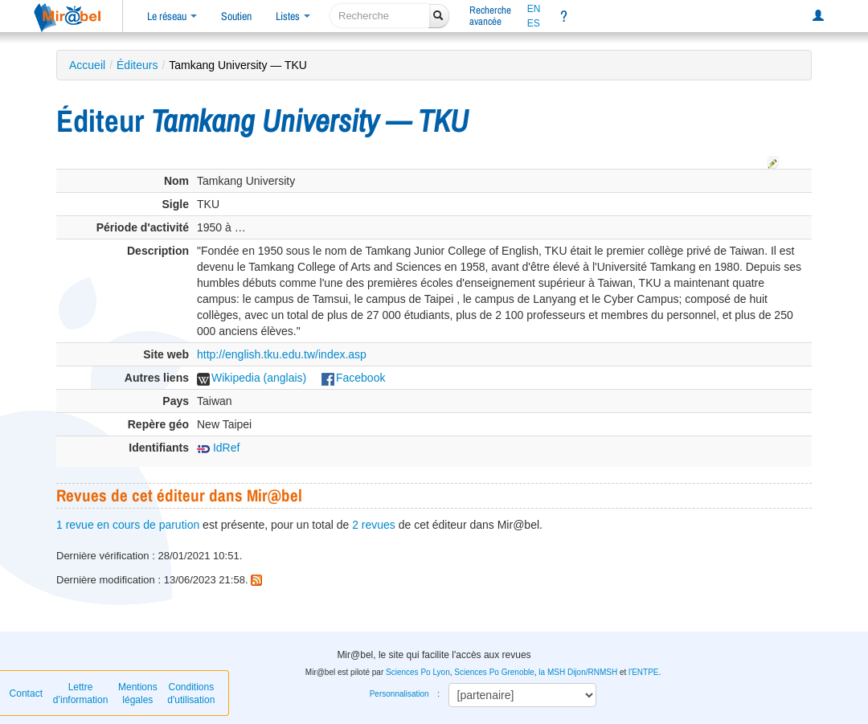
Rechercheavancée (490, 15)
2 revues (373, 524)
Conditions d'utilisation (191, 693)
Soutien (236, 16)
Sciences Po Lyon (418, 672)
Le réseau (172, 16)
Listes (293, 16)
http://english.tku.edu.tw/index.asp (281, 354)
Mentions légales (138, 693)
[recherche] (379, 15)
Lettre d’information (80, 693)
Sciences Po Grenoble (494, 672)
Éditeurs (137, 65)
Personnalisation (399, 693)
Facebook (353, 377)
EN (534, 8)
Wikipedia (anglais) (251, 377)
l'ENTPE (643, 672)
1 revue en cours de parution (127, 524)
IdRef (218, 447)
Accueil (87, 65)
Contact (26, 693)
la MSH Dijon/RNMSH (577, 672)
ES (533, 23)
